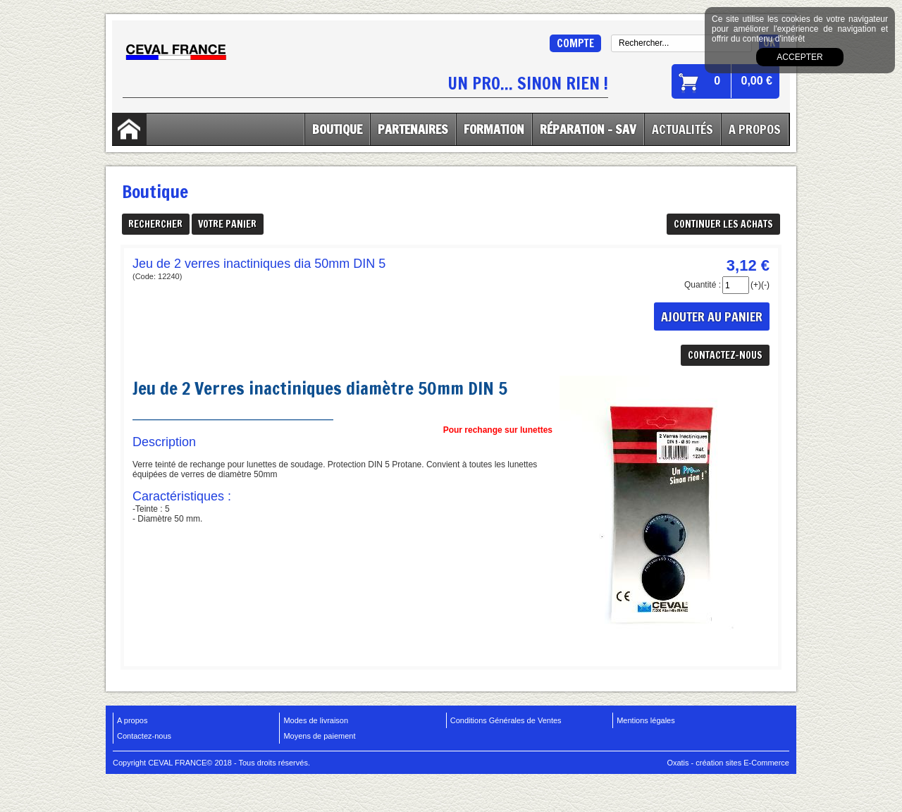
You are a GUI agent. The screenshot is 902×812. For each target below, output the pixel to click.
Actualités (682, 129)
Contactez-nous (144, 736)
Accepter (799, 57)
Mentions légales (646, 720)
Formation (494, 129)
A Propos (755, 129)
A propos (132, 720)
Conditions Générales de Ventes (506, 720)
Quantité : (702, 285)
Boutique (337, 129)
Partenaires (413, 129)
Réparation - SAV (588, 129)
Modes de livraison (315, 720)
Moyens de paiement (319, 736)
